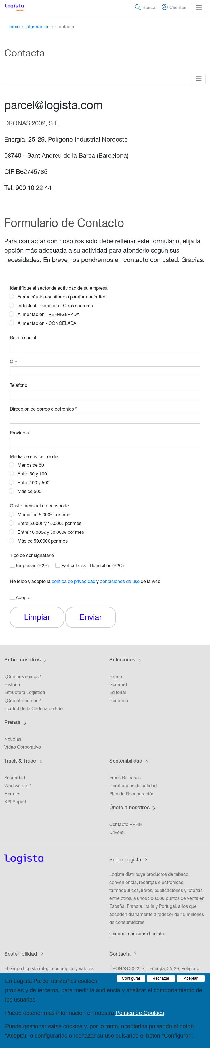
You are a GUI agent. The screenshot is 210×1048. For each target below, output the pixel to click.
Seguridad (14, 777)
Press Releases (125, 777)
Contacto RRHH (125, 824)
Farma (115, 676)
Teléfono (18, 385)
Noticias (12, 739)
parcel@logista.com (53, 105)
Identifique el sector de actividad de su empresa (59, 288)
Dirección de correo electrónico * (43, 408)
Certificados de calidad (133, 785)
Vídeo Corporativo (22, 747)
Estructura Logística (24, 692)
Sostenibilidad (125, 761)
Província (19, 432)
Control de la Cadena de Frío (33, 708)
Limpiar (37, 617)
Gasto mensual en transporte (39, 505)
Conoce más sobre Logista (136, 933)
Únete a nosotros (129, 808)
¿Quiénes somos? (22, 676)
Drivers (116, 832)
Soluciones (122, 660)
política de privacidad (73, 581)
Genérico (118, 700)
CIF (13, 361)
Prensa (12, 722)
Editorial (117, 692)
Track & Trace (20, 761)
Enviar (90, 617)
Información (37, 26)
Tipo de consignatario (32, 555)
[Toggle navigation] (199, 7)
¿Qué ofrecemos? (22, 700)
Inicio (14, 26)
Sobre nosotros (22, 660)
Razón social (23, 337)
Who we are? (17, 785)
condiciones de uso (120, 581)
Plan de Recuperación (131, 793)
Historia (12, 684)
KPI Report (15, 801)
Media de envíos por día (34, 456)
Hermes (12, 793)
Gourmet (118, 684)
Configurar (131, 978)
